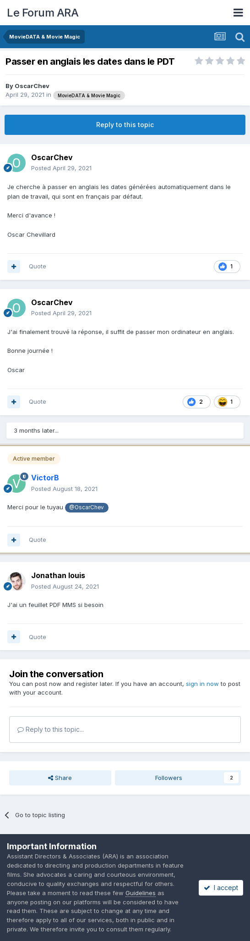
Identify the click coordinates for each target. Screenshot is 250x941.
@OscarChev (86, 507)
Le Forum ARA (42, 12)
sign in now (202, 683)
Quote (37, 266)
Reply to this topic (125, 124)
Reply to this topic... (50, 729)
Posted (61, 168)
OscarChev (32, 85)
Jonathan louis (58, 575)
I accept (221, 887)
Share (60, 778)
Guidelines (140, 892)
